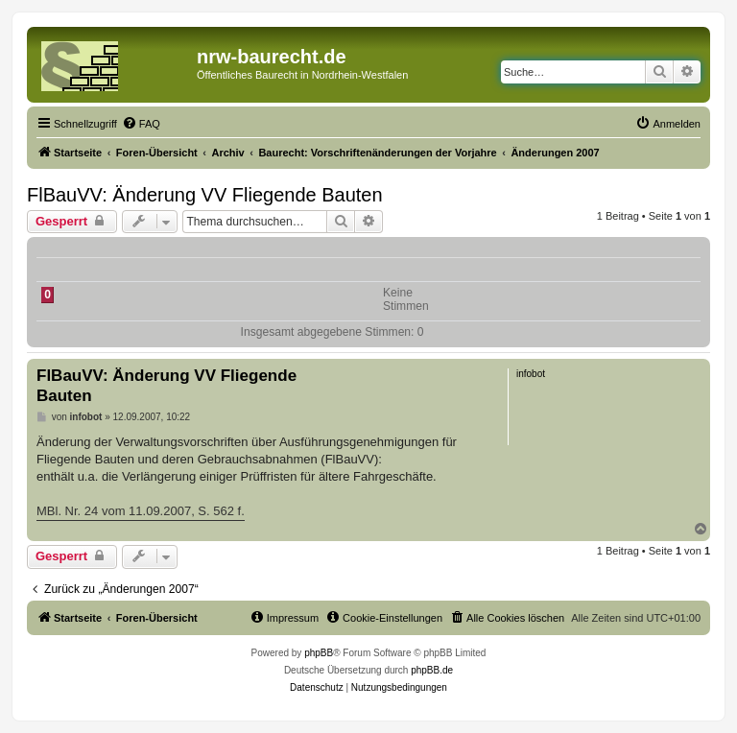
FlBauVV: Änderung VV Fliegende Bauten (205, 194)
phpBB (318, 653)
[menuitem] (141, 123)
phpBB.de (432, 670)
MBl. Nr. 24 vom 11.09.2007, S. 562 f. (140, 511)
